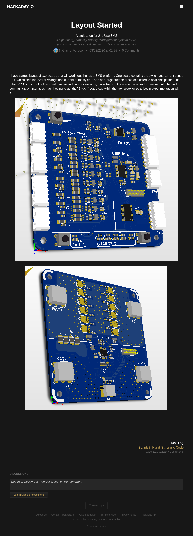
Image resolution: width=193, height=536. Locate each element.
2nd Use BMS (107, 35)
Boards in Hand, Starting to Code (160, 447)
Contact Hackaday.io (63, 514)
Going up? (96, 506)
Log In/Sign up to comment (29, 494)
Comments (131, 50)
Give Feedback (87, 514)
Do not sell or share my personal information (96, 519)
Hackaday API (149, 514)
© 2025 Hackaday (97, 526)
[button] (181, 6)
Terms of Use (108, 514)
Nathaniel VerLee (68, 50)
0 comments (176, 451)
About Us (41, 514)
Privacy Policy (128, 514)
